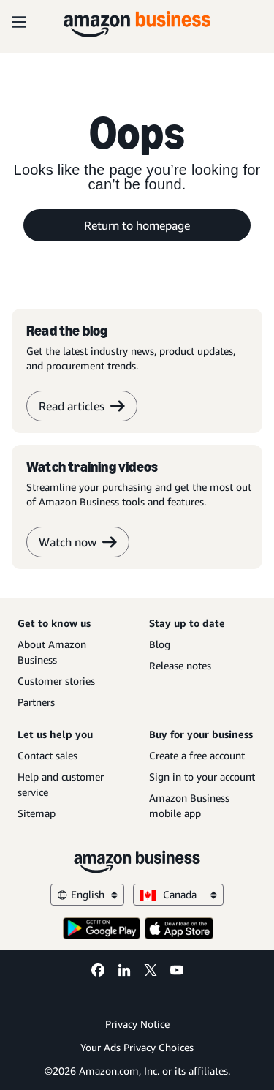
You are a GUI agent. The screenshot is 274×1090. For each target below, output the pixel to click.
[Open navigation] (19, 22)
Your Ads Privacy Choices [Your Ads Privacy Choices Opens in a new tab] (137, 1047)
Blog (159, 644)
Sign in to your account (202, 776)
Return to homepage (137, 225)
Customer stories (56, 680)
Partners (36, 702)
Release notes (180, 665)
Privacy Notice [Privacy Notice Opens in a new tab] (137, 1024)
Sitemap (37, 813)
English (87, 894)
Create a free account (197, 755)
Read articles (82, 406)
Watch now (78, 542)
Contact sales (47, 755)
